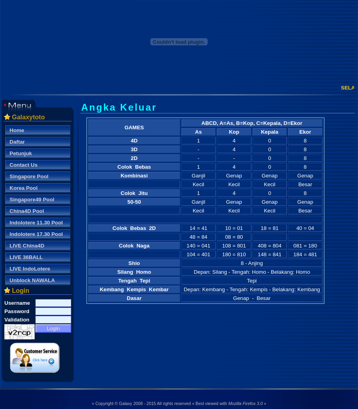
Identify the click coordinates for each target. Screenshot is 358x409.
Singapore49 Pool (32, 200)
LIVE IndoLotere (30, 269)
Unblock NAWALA (32, 280)
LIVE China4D (27, 246)
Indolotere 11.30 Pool (36, 223)
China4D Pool (27, 211)
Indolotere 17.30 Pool (36, 234)
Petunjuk (21, 153)
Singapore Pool (29, 176)
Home (17, 130)
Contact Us (23, 165)
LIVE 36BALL (26, 257)
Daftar (17, 142)
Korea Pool (23, 188)
